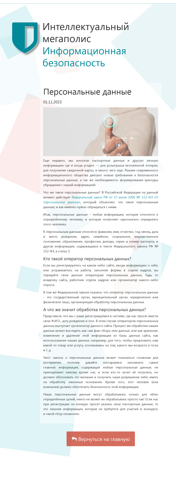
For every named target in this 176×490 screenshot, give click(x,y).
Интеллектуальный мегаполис (103, 44)
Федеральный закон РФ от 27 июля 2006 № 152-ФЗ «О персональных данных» (100, 199)
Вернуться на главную (101, 438)
